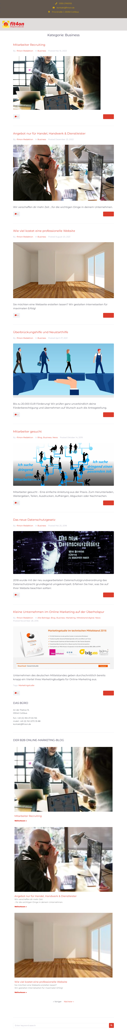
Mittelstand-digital (85, 618)
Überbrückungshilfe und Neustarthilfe (40, 332)
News (55, 437)
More (108, 117)
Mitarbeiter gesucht (27, 431)
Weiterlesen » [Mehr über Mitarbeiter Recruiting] (20, 821)
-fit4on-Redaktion (24, 51)
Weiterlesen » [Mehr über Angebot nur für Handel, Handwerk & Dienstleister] (20, 907)
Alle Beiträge (44, 618)
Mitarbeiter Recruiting (29, 44)
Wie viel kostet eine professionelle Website (44, 231)
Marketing (71, 618)
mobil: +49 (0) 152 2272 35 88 (26, 721)
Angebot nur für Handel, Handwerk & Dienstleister (49, 133)
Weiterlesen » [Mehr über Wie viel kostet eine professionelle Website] (20, 992)
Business (42, 51)
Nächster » (69, 1001)
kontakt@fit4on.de (22, 724)
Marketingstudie (26, 685)
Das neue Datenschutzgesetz (34, 519)
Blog (40, 437)
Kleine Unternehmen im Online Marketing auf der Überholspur (58, 612)
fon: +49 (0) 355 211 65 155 (25, 718)
